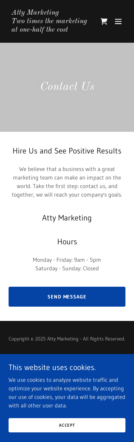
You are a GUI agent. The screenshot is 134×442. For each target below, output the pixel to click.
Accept (67, 425)
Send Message (67, 296)
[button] (118, 21)
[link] (49, 29)
